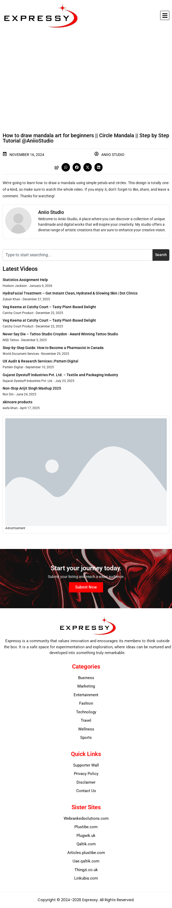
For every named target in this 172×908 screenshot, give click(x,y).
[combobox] (78, 255)
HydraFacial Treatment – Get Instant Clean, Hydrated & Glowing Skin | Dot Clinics (70, 293)
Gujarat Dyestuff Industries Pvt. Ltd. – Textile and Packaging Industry (60, 375)
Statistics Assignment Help (25, 280)
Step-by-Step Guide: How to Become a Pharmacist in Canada (53, 348)
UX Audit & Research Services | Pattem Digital (40, 361)
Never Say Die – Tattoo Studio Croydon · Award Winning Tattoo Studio (60, 334)
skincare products (17, 402)
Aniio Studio (112, 155)
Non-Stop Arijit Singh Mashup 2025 (32, 388)
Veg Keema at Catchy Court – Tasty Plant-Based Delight (49, 307)
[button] (164, 15)
